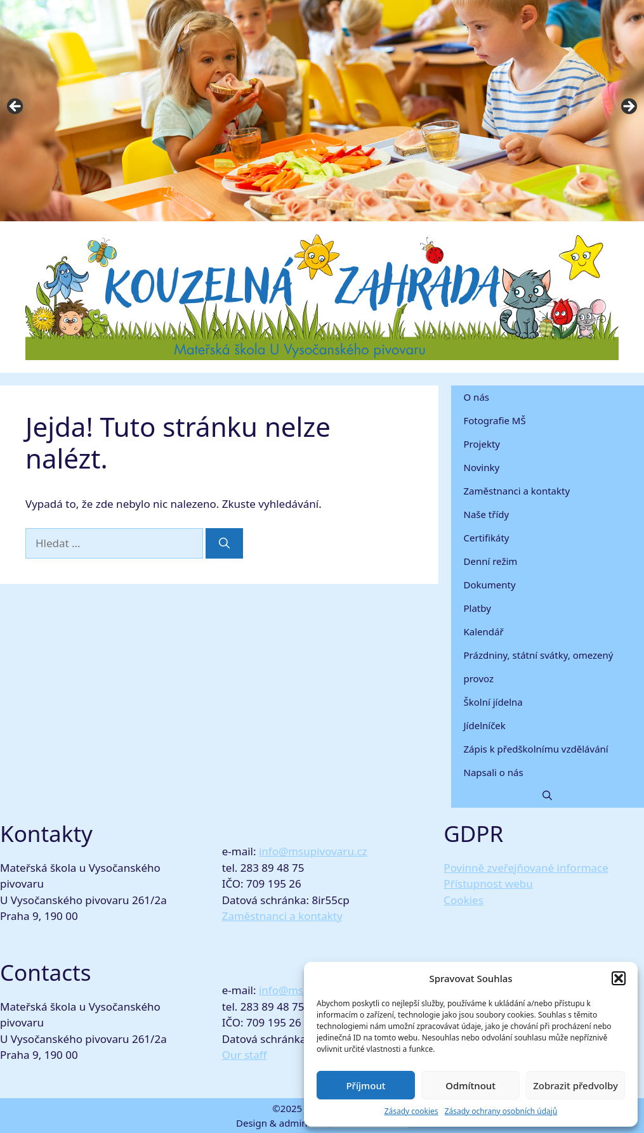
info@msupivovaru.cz (313, 851)
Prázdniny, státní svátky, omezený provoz (539, 667)
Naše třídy (486, 514)
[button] (618, 978)
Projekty (482, 443)
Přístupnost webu (488, 883)
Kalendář (484, 631)
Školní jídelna (493, 702)
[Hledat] (224, 543)
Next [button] (628, 107)
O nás (477, 397)
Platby (477, 608)
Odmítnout (470, 1085)
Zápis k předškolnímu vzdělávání (536, 748)
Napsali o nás (493, 772)
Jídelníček (485, 725)
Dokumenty (490, 584)
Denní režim (491, 561)
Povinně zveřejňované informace (526, 867)
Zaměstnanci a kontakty (517, 490)
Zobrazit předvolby (575, 1085)
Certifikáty (486, 537)
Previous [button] (15, 107)
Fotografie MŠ (495, 420)
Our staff (244, 1054)
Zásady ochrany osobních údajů (501, 1111)
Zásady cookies (411, 1111)
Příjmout (365, 1085)
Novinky (482, 467)
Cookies (463, 900)
